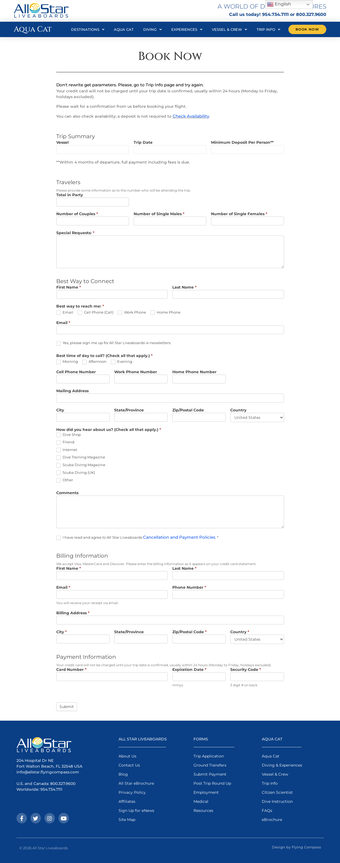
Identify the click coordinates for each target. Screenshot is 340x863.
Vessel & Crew (229, 29)
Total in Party (69, 195)
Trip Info (268, 29)
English (279, 4)
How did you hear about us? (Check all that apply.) (108, 430)
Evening (121, 361)
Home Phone (165, 312)
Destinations (87, 29)
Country (238, 410)
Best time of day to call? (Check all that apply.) (104, 356)
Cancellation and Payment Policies (179, 537)
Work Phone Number (135, 372)
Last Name (184, 287)
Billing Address (72, 613)
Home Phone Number (194, 372)
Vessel (62, 142)
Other (64, 480)
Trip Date (143, 142)
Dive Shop (68, 434)
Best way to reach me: (80, 306)
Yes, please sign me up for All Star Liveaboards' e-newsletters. (113, 343)
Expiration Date (189, 670)
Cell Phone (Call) (95, 312)
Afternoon (94, 361)
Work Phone (132, 312)
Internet (66, 449)
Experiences (186, 29)
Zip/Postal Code (188, 410)
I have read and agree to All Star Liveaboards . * (137, 537)
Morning (67, 361)
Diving (152, 29)
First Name (68, 287)
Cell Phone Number (76, 372)
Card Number (71, 670)
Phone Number (189, 587)
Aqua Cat (124, 29)
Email (64, 312)
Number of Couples (77, 214)
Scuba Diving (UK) (75, 472)
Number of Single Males (159, 214)
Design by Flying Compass (296, 847)
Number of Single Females (239, 214)
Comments (67, 493)
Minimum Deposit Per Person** (242, 142)
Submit (67, 706)
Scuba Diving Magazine (80, 465)
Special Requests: (75, 233)
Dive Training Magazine (80, 457)
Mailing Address (72, 391)
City (60, 410)
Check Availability (191, 116)
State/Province (129, 410)
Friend (65, 442)
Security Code (245, 670)
